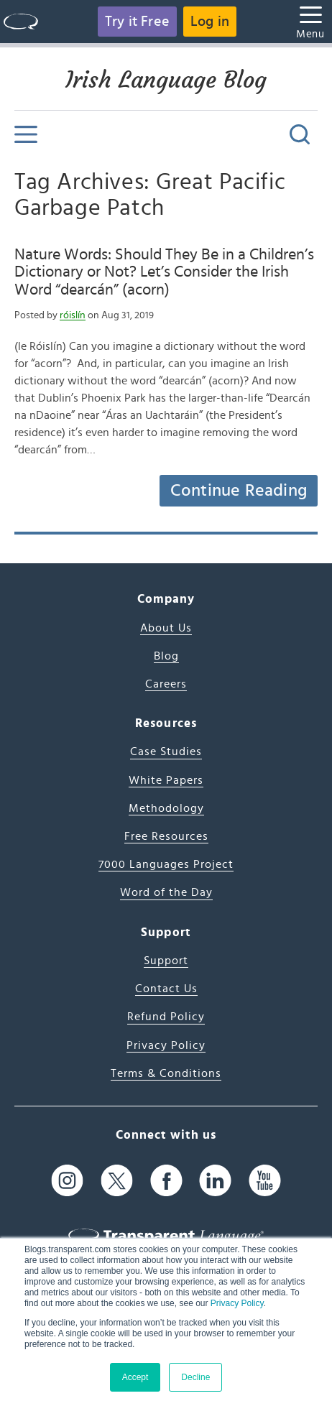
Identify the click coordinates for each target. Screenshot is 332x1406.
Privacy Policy (237, 1303)
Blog (166, 656)
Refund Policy (166, 1016)
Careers (166, 684)
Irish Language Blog (166, 79)
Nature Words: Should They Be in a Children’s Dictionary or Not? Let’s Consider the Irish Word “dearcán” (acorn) (164, 271)
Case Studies (166, 751)
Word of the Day (166, 892)
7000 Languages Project (166, 864)
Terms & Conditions (166, 1073)
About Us (166, 628)
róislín (73, 315)
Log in (209, 21)
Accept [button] (135, 1377)
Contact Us (166, 988)
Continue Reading (238, 490)
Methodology (166, 808)
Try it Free (137, 21)
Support (166, 960)
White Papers (166, 780)
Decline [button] (195, 1377)
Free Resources (166, 836)
